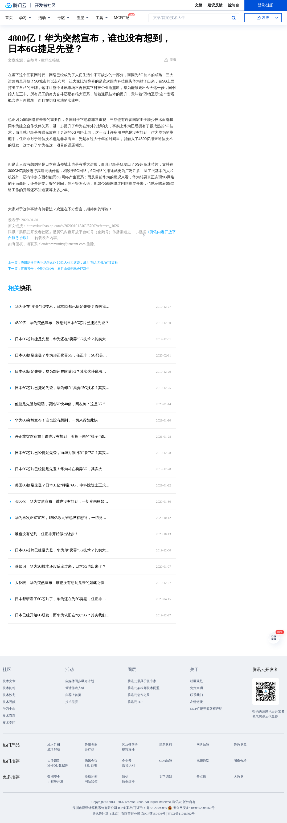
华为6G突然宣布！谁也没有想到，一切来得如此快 (56, 420)
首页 (9, 18)
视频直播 (128, 749)
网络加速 (202, 745)
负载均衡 (91, 777)
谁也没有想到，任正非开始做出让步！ (46, 534)
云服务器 (91, 745)
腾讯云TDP (135, 702)
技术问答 (9, 688)
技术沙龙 (9, 695)
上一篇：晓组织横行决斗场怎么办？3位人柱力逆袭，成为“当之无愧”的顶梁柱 (63, 262)
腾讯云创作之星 (139, 695)
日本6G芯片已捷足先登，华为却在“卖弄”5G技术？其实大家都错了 (62, 388)
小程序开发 (55, 781)
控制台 (233, 5)
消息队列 (165, 745)
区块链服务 (130, 745)
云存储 (89, 749)
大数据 (238, 777)
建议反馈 (215, 5)
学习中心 (9, 709)
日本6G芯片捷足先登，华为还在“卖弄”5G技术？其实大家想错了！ (62, 339)
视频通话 (202, 761)
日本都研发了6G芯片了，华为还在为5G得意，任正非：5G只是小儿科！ (62, 599)
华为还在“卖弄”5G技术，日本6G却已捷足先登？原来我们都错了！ (62, 307)
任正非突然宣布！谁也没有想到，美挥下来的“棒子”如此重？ (62, 437)
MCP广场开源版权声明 (206, 709)
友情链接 (196, 702)
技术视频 (9, 702)
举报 (170, 60)
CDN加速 (165, 761)
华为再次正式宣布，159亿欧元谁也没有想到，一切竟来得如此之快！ (62, 518)
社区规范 (196, 681)
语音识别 (128, 765)
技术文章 (9, 681)
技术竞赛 (71, 702)
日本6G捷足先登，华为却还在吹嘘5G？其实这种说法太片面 (62, 372)
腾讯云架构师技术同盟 (143, 688)
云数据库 (240, 745)
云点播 (201, 777)
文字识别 (165, 777)
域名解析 (53, 749)
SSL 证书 (91, 765)
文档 (198, 5)
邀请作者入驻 (74, 688)
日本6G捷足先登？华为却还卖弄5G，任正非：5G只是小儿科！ (62, 355)
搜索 (233, 18)
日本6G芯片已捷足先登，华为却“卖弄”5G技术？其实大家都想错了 (62, 550)
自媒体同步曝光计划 (79, 681)
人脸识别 (53, 761)
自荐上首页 (73, 695)
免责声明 (196, 688)
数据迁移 (128, 781)
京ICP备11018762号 (181, 814)
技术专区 (9, 722)
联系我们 (196, 695)
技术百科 (9, 716)
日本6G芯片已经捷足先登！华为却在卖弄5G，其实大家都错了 (62, 469)
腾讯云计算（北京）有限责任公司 (116, 814)
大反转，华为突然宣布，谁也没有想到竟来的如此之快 (59, 583)
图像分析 (240, 761)
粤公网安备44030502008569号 (194, 808)
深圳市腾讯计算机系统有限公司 (94, 808)
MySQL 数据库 (57, 765)
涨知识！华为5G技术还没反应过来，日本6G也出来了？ (60, 566)
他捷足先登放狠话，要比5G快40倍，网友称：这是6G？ (60, 404)
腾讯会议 (91, 761)
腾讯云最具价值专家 (142, 681)
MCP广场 (121, 17)
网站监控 (91, 781)
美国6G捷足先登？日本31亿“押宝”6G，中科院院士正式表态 (62, 485)
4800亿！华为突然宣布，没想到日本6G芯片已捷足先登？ (62, 323)
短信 (125, 777)
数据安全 (53, 777)
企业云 (127, 761)
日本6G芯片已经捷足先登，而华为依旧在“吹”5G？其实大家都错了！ (62, 453)
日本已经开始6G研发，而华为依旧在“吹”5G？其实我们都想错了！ (62, 615)
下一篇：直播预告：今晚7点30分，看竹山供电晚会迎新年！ (50, 269)
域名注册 (53, 745)
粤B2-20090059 (157, 808)
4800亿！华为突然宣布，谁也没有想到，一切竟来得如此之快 (62, 501)
